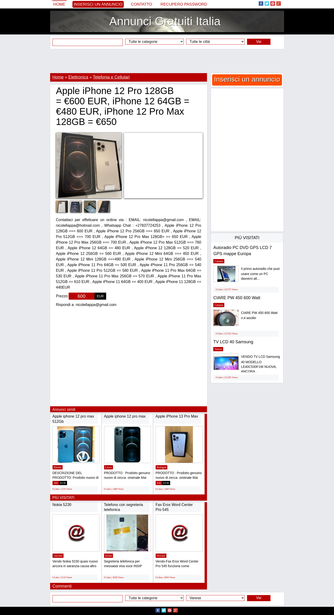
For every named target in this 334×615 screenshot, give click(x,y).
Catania (218, 261)
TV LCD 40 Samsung (233, 342)
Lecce (108, 467)
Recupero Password (184, 4)
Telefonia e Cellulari (111, 77)
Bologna (161, 467)
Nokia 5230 (62, 505)
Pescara (161, 555)
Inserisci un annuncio (98, 4)
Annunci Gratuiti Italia (165, 21)
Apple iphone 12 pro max (125, 416)
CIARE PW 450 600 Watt (236, 297)
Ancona (58, 555)
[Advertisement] (167, 61)
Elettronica (78, 77)
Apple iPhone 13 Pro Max (177, 416)
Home (59, 4)
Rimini (57, 467)
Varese (218, 349)
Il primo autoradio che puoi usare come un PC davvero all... (260, 274)
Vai (258, 42)
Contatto (141, 4)
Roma (108, 555)
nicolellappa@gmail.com (96, 305)
